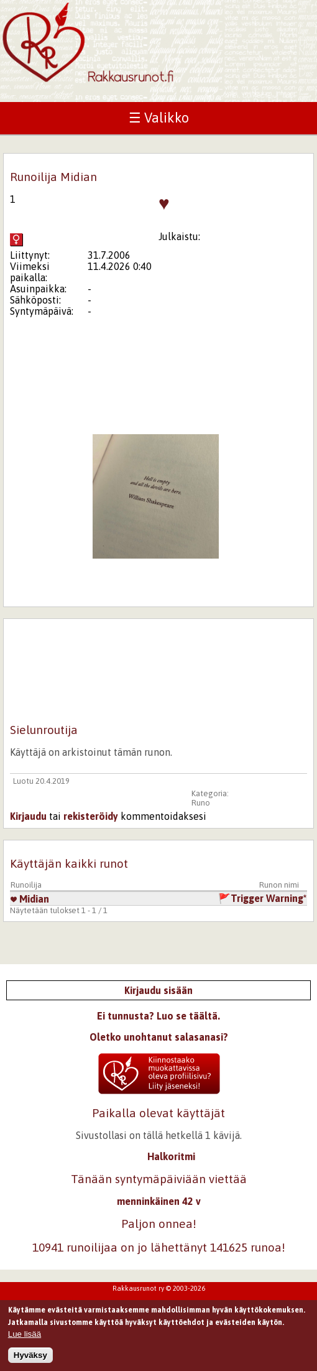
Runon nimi (279, 885)
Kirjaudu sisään (158, 990)
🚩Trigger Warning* (262, 898)
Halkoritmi (171, 1156)
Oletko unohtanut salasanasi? (159, 1037)
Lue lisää (24, 1338)
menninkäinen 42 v (159, 1201)
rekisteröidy (90, 816)
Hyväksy (30, 1359)
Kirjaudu (28, 816)
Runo (200, 802)
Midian (30, 898)
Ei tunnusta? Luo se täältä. (158, 1015)
